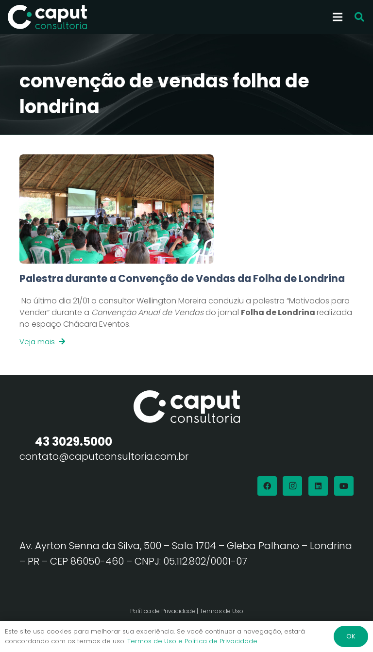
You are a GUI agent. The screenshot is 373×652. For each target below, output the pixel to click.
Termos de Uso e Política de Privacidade (192, 641)
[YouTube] (344, 486)
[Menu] (337, 17)
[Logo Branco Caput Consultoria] (47, 17)
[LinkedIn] (318, 486)
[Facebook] (267, 486)
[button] (359, 17)
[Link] (186, 309)
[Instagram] (292, 486)
